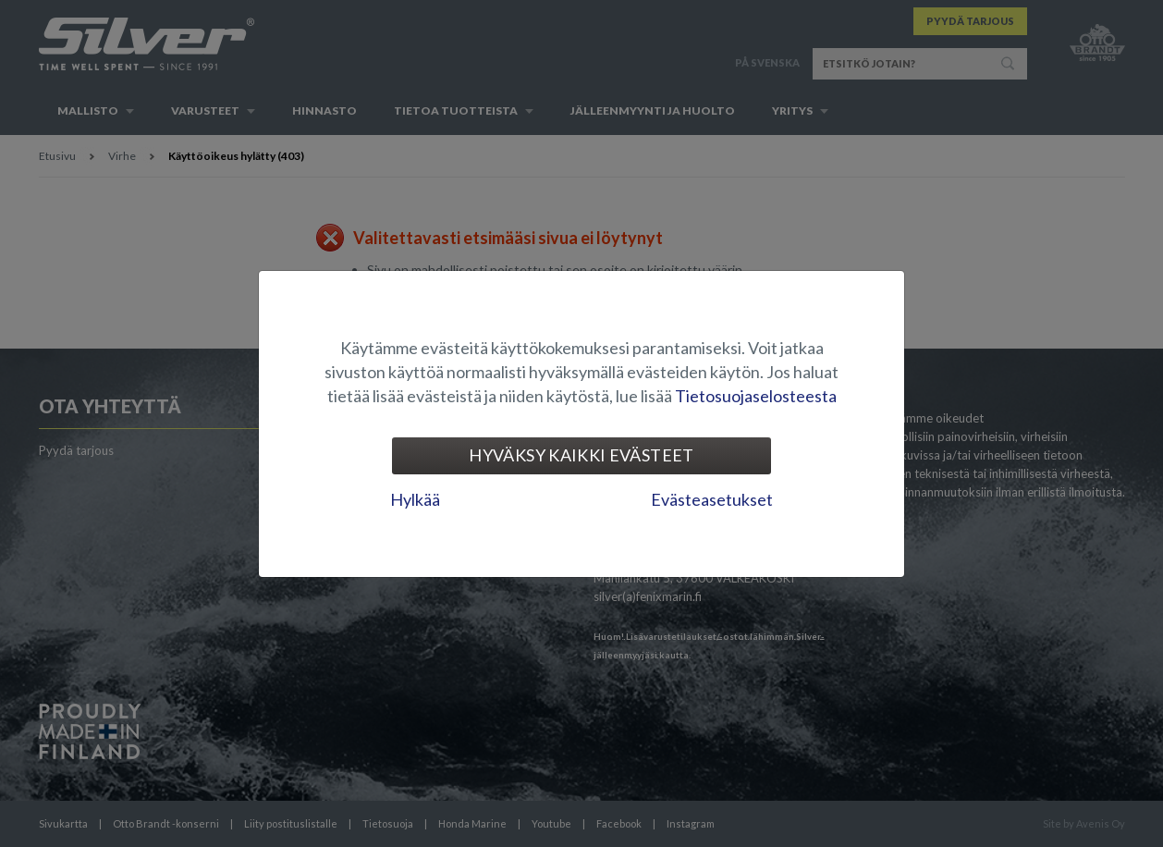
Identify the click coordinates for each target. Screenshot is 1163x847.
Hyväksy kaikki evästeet (581, 455)
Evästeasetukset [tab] (712, 499)
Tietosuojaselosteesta (756, 396)
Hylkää (415, 499)
